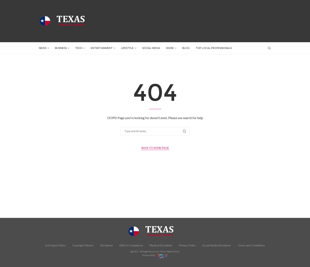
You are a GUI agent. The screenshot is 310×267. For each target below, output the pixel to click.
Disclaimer (106, 245)
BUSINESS (61, 48)
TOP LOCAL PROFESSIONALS (214, 48)
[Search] (269, 48)
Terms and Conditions (251, 245)
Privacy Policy (187, 245)
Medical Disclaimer (161, 245)
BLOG (186, 48)
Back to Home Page (155, 147)
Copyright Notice (83, 245)
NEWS (42, 48)
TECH (78, 48)
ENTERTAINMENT (102, 48)
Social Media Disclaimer (216, 245)
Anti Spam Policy (55, 245)
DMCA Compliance (131, 245)
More (170, 48)
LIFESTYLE (127, 48)
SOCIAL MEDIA (151, 48)
